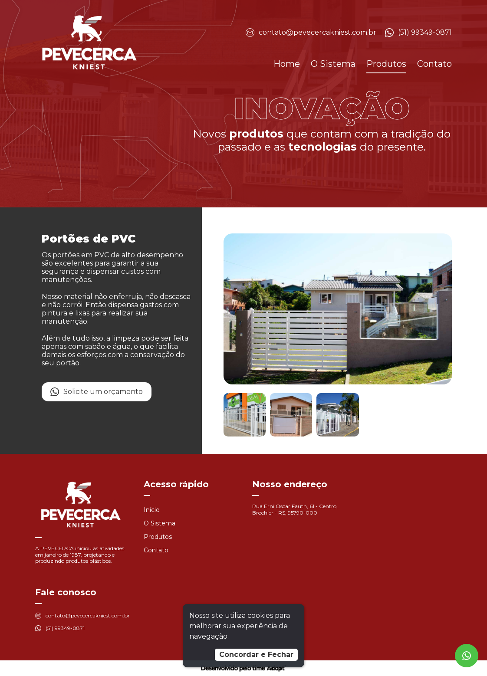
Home (286, 64)
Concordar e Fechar (256, 654)
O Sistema (333, 64)
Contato (434, 64)
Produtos (386, 64)
